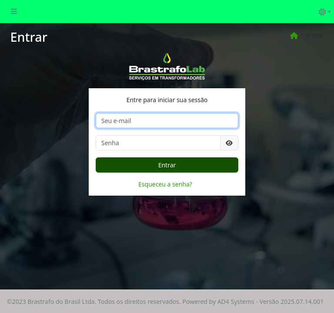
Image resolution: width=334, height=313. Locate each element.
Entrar (167, 165)
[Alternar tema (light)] (325, 11)
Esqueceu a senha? (165, 184)
